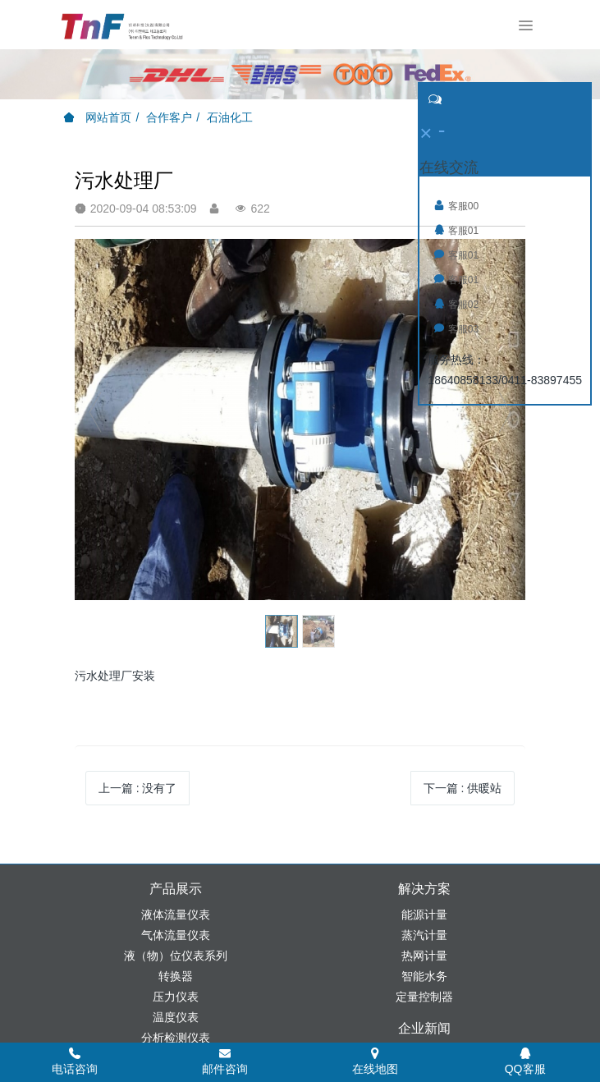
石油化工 (230, 117)
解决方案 (424, 889)
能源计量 (424, 914)
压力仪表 (176, 996)
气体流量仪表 (175, 935)
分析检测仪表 (175, 1037)
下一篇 (463, 788)
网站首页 (97, 117)
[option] (300, 419)
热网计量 (424, 955)
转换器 (175, 976)
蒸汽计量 (424, 935)
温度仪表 (176, 1017)
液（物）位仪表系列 (175, 955)
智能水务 (424, 976)
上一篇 (137, 788)
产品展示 (175, 889)
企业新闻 (424, 1028)
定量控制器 (424, 996)
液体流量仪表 (175, 914)
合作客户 (169, 117)
